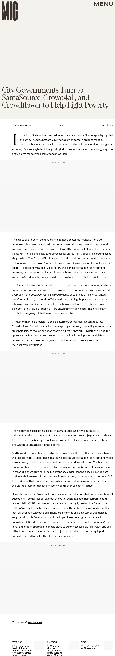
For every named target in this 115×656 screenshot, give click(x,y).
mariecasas (35, 622)
